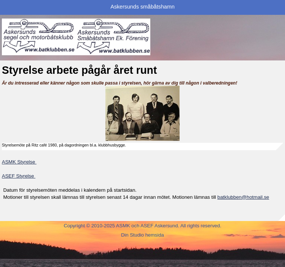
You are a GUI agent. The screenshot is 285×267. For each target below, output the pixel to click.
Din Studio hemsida (142, 235)
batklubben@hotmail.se (243, 197)
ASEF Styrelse (18, 176)
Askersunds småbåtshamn (143, 7)
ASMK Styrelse (19, 162)
